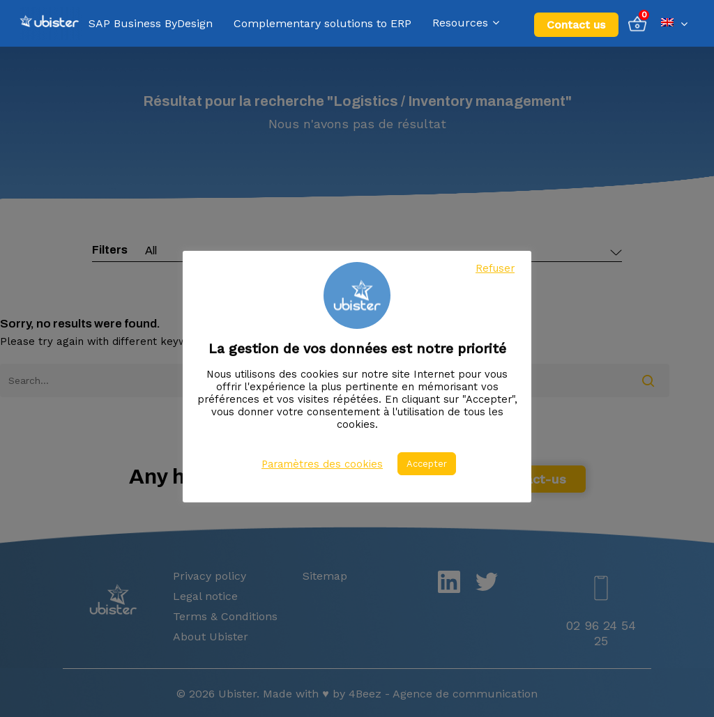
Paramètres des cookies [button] (322, 464)
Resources (465, 23)
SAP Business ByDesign (151, 23)
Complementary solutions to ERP (322, 23)
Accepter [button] (427, 463)
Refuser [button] (495, 268)
